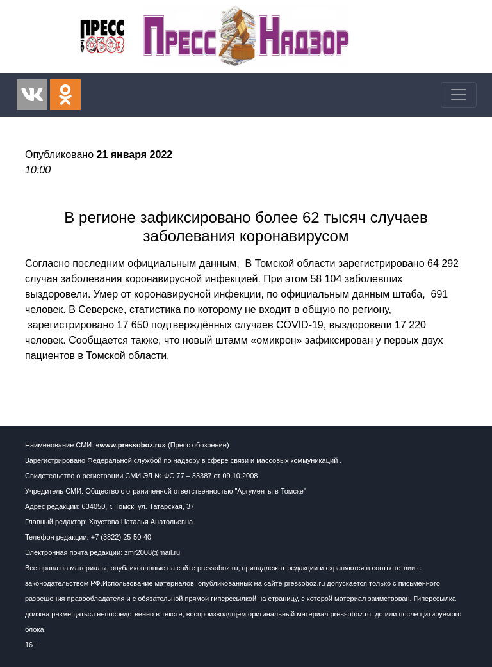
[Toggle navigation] (459, 95)
